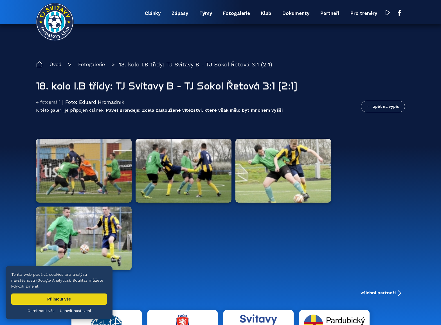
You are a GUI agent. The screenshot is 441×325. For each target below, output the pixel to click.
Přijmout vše (59, 299)
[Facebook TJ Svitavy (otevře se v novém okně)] (399, 13)
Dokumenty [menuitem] (280, 13)
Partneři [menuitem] (321, 13)
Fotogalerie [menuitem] (208, 13)
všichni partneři (378, 196)
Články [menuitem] (106, 13)
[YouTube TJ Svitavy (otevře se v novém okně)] (388, 13)
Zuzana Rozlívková (124, 312)
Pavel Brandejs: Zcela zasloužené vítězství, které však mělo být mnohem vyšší (194, 112)
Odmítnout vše (41, 311)
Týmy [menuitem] (171, 13)
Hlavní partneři (70, 196)
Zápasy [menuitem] (139, 13)
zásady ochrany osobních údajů (282, 312)
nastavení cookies (232, 312)
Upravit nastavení (75, 311)
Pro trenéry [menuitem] (361, 13)
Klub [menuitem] (244, 13)
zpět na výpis (386, 107)
